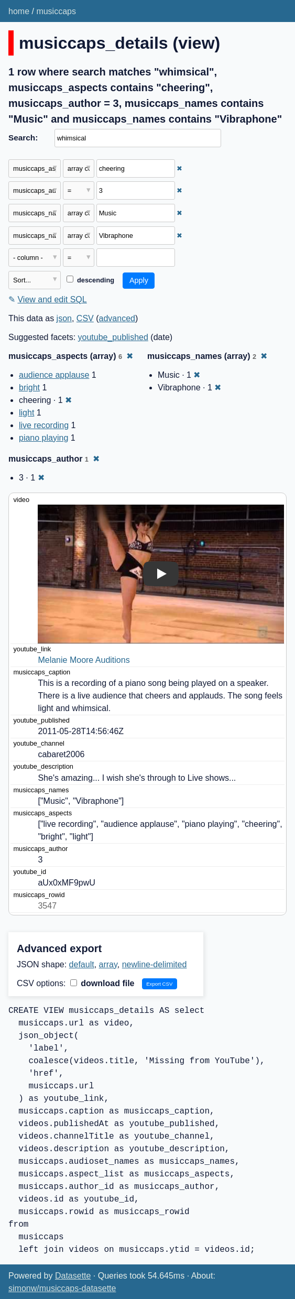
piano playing (43, 437)
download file (102, 983)
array (108, 964)
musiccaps (56, 11)
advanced (117, 318)
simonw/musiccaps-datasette (62, 1288)
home (18, 11)
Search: (23, 137)
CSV (85, 318)
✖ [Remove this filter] (179, 168)
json (64, 318)
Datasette (73, 1275)
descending (90, 280)
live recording (44, 425)
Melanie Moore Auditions (83, 660)
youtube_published (113, 337)
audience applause (54, 374)
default (81, 964)
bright (29, 387)
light (26, 412)
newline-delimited (154, 964)
